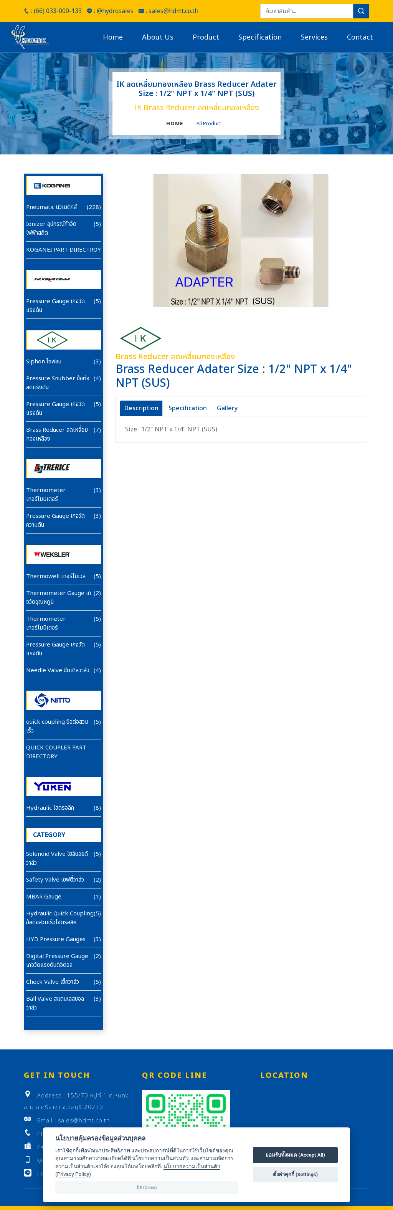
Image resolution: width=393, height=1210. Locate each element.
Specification (260, 37)
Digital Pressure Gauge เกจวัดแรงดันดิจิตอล (57, 961)
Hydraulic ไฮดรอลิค (50, 808)
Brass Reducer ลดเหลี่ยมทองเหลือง (57, 434)
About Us (157, 37)
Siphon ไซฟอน (43, 361)
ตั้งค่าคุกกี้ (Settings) (295, 1174)
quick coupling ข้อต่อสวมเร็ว (57, 726)
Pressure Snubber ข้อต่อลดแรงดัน (57, 383)
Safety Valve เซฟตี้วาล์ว (55, 879)
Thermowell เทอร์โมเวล (56, 576)
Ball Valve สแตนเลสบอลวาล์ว (55, 1003)
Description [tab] (141, 408)
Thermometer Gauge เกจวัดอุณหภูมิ (58, 598)
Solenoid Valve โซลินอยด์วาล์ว (57, 858)
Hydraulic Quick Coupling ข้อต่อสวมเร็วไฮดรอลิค (60, 918)
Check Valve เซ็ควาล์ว (52, 982)
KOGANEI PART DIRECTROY (63, 249)
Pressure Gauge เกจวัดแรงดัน (55, 306)
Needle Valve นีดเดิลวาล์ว (57, 670)
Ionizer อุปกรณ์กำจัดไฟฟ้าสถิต (51, 228)
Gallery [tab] (227, 408)
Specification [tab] (187, 408)
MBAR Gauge (43, 896)
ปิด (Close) (147, 1187)
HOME (174, 124)
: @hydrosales (110, 11)
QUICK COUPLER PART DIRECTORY (56, 752)
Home (113, 37)
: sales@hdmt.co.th (168, 11)
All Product (208, 124)
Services (314, 37)
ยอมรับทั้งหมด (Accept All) (295, 1155)
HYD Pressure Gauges (56, 939)
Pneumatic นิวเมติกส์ (51, 207)
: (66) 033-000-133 (52, 11)
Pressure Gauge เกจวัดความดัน (55, 520)
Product (206, 37)
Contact (360, 37)
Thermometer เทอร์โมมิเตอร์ (46, 495)
